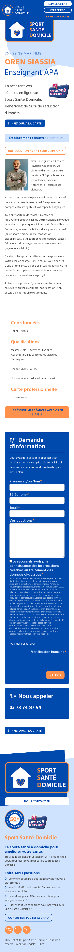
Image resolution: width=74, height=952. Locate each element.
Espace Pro (57, 10)
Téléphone (18, 494)
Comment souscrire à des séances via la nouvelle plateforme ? (35, 880)
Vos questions (20, 521)
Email (13, 507)
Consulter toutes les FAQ (28, 917)
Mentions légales (26, 944)
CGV (41, 944)
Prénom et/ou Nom (24, 481)
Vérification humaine (48, 652)
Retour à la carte (25, 123)
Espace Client (57, 4)
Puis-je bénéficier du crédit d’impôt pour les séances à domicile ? (32, 889)
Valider (55, 675)
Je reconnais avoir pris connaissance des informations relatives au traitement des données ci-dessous (34, 568)
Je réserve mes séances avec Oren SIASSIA (37, 412)
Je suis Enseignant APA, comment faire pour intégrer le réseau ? (32, 898)
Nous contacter (58, 16)
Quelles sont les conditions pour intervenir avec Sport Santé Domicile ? (34, 907)
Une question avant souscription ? (35, 150)
